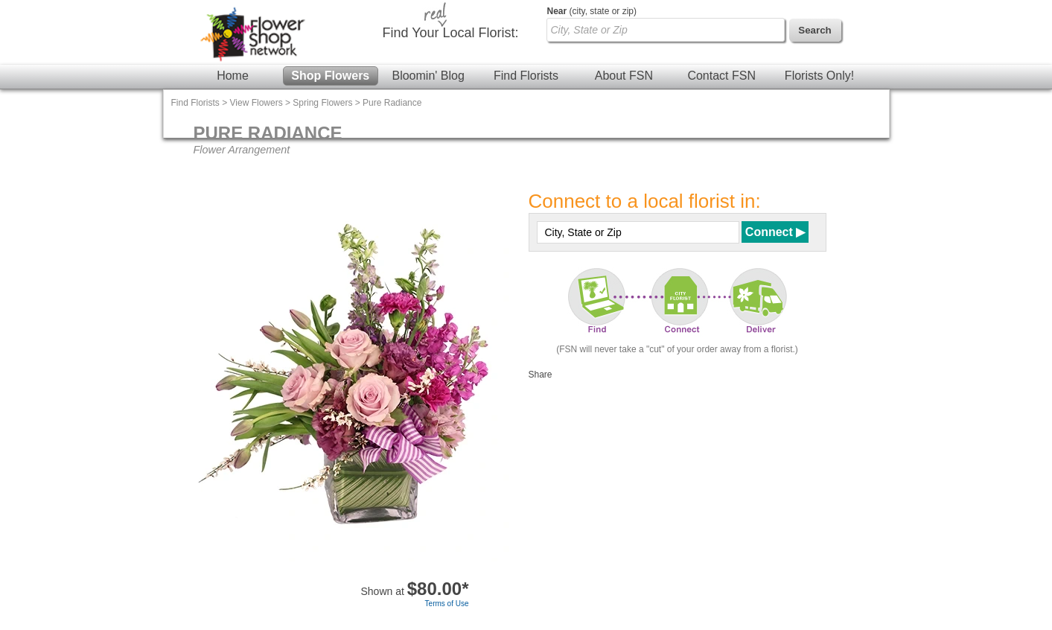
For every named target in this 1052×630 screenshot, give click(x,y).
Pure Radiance (392, 103)
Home (233, 75)
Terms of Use (447, 603)
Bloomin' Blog (428, 75)
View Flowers (256, 103)
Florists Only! (819, 75)
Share (540, 374)
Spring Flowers (322, 103)
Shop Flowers (330, 75)
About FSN (624, 75)
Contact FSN (721, 75)
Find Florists (526, 75)
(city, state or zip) (592, 11)
